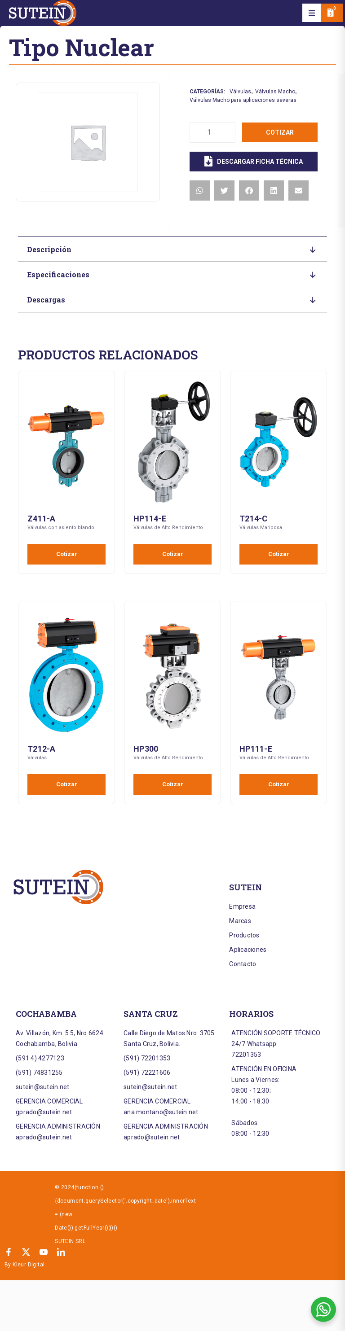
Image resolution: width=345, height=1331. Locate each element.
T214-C (253, 518)
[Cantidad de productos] (212, 132)
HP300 (145, 748)
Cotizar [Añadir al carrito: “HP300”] (172, 784)
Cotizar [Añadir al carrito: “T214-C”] (278, 554)
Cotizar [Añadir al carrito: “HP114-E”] (172, 554)
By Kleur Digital (24, 1264)
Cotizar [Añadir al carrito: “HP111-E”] (278, 784)
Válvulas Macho (275, 91)
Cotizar (280, 132)
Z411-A (41, 518)
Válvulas (240, 91)
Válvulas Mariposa (260, 527)
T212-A (41, 748)
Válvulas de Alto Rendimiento (168, 527)
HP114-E (149, 518)
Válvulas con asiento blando (60, 527)
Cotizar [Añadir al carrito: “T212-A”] (66, 784)
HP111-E (255, 748)
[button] (312, 13)
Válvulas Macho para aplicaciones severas (243, 100)
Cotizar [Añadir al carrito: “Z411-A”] (66, 554)
